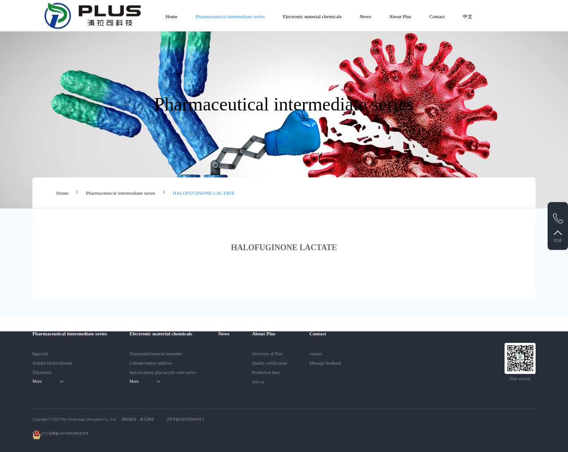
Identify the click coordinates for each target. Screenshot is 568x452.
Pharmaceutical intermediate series (230, 16)
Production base (266, 372)
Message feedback (325, 363)
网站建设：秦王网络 (138, 419)
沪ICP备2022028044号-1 (185, 419)
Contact (437, 16)
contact (315, 353)
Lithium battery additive (151, 363)
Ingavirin (40, 353)
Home (172, 16)
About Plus (400, 16)
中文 (468, 16)
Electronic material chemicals (312, 16)
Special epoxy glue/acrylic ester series (163, 372)
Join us (258, 381)
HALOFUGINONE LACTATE (204, 193)
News (365, 16)
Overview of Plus (267, 353)
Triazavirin (41, 372)
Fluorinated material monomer (156, 353)
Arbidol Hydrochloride (52, 363)
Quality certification (269, 363)
